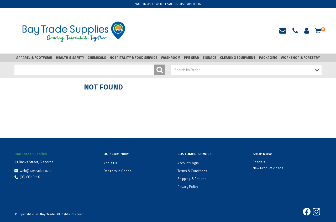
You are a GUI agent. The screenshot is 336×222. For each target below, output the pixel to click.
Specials (259, 162)
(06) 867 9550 (30, 176)
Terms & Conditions (192, 170)
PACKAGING (268, 57)
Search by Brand (187, 69)
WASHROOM (170, 57)
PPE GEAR (191, 57)
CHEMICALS (97, 57)
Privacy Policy (187, 186)
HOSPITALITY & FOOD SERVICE (133, 57)
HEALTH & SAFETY (70, 57)
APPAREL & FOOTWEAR (34, 57)
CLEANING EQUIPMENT (237, 57)
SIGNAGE (209, 57)
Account (305, 30)
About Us (110, 163)
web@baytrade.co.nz (282, 30)
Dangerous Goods (117, 170)
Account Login (188, 163)
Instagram (316, 211)
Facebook (307, 211)
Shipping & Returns (191, 178)
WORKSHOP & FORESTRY (300, 57)
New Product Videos (268, 168)
